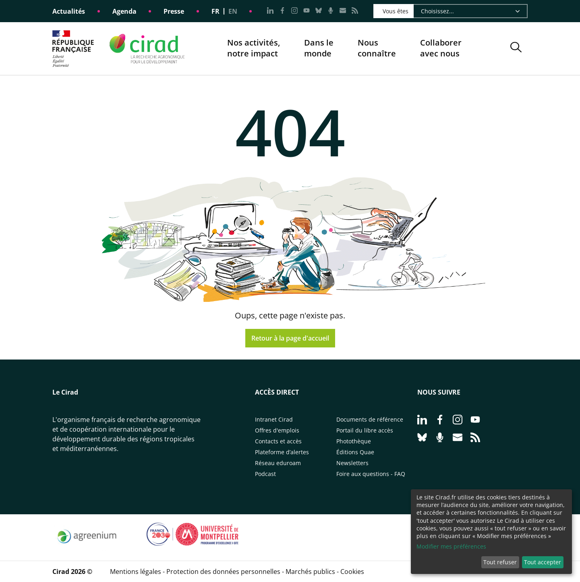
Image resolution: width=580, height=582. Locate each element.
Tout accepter (542, 562)
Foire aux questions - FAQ (370, 474)
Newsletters (352, 463)
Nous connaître (377, 48)
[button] (516, 48)
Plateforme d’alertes (282, 452)
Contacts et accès (278, 441)
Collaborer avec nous (441, 48)
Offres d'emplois (277, 430)
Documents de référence (369, 419)
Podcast (265, 474)
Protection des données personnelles (223, 571)
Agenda (124, 11)
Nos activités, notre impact (253, 48)
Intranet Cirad (274, 419)
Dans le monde (319, 48)
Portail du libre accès (364, 430)
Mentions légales (135, 571)
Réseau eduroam (278, 463)
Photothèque (353, 441)
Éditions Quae (355, 452)
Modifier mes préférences (451, 546)
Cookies (352, 571)
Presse (174, 11)
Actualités (68, 11)
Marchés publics (310, 571)
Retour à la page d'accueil (290, 338)
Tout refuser (500, 562)
